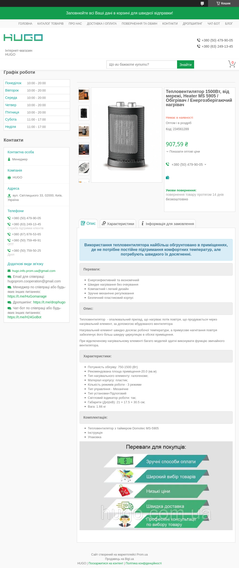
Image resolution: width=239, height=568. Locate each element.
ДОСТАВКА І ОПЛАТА (102, 23)
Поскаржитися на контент (106, 563)
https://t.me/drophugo (49, 302)
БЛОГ (229, 23)
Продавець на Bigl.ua (119, 559)
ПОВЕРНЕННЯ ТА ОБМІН (139, 23)
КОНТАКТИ (170, 23)
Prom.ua (142, 554)
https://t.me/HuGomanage (27, 296)
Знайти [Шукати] (185, 64)
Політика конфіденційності (144, 563)
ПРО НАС (75, 23)
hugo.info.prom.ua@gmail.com (33, 271)
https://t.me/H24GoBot (24, 317)
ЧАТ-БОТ (214, 23)
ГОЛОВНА (25, 23)
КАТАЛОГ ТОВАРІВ (50, 23)
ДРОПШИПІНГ (193, 23)
